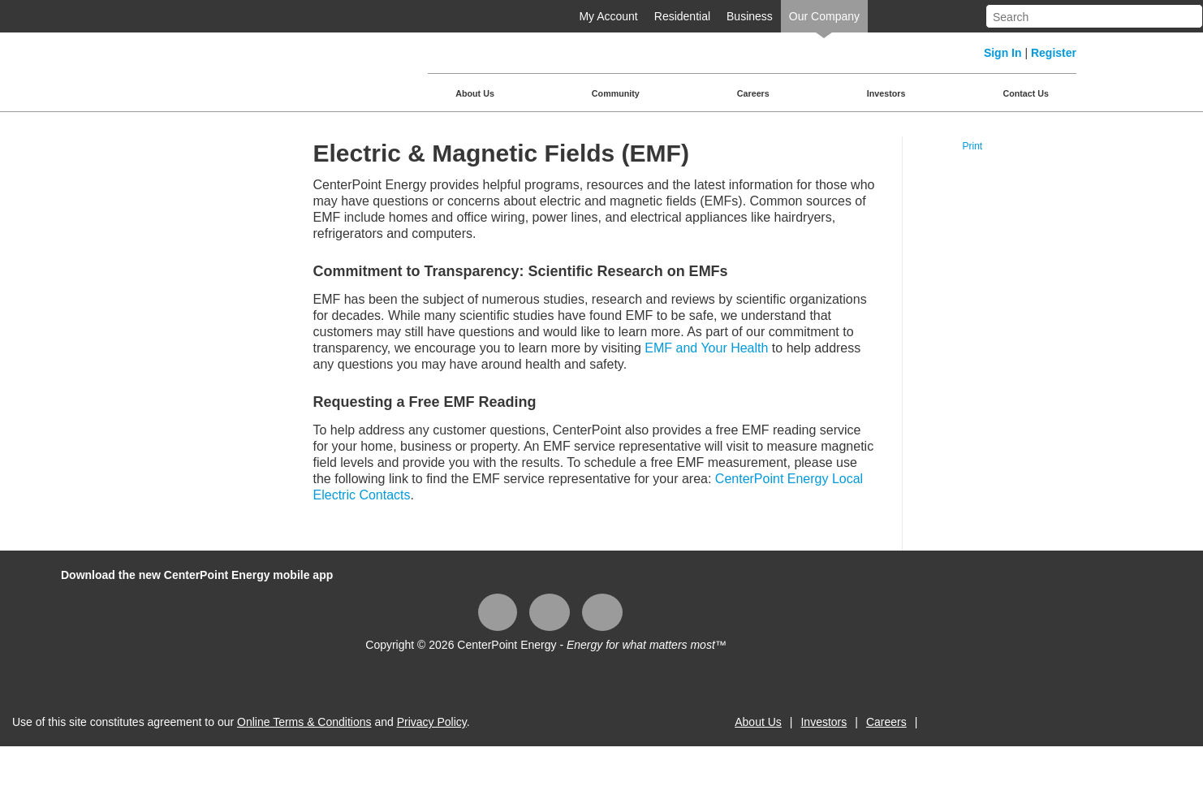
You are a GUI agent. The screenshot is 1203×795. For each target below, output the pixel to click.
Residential (682, 16)
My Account (608, 16)
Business (750, 16)
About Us (474, 93)
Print (972, 146)
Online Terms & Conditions (304, 721)
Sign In (1003, 52)
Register (1053, 52)
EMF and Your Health (706, 348)
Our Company (824, 16)
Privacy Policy (432, 721)
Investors (886, 93)
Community (616, 93)
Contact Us (1026, 93)
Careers (753, 93)
